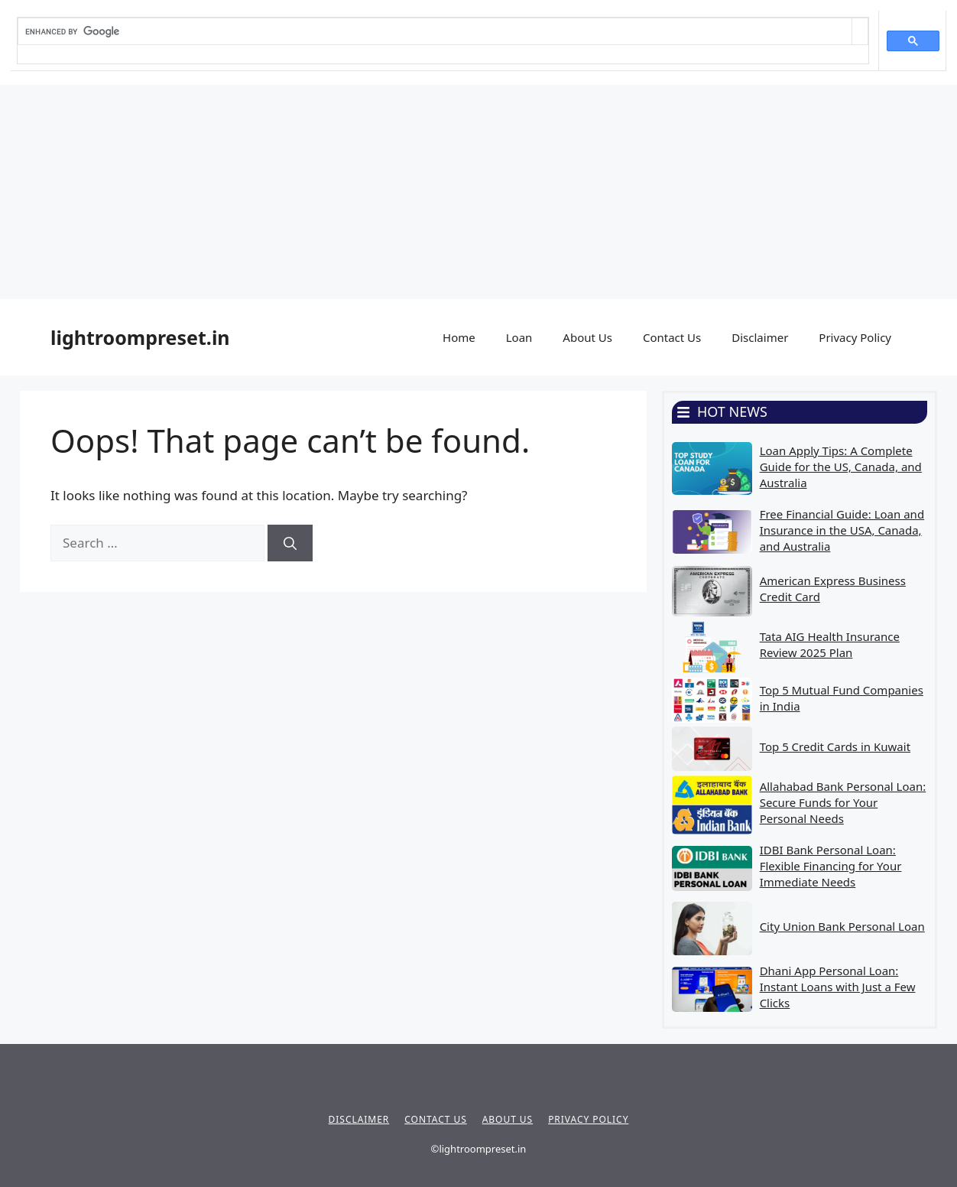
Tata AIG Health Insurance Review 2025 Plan (830, 644)
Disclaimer (760, 337)
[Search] (290, 543)
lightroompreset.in (140, 337)
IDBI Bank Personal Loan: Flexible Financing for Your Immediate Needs (831, 865)
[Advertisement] (458, 192)
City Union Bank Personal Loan (842, 926)
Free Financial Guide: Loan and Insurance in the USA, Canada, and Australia (842, 530)
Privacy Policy (855, 337)
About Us (587, 337)
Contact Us (672, 337)
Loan (519, 337)
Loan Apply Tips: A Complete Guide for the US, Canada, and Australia (841, 466)
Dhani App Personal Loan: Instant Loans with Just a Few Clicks (838, 986)
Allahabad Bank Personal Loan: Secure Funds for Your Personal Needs (843, 802)
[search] (435, 31)
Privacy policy (588, 1119)
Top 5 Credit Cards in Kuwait (835, 746)
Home (459, 337)
